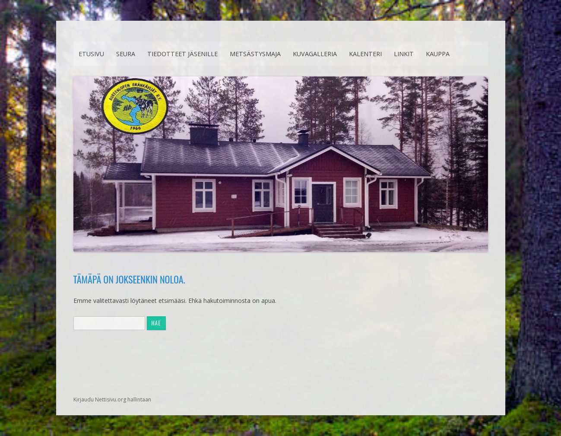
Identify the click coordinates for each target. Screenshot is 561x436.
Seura (125, 54)
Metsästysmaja (255, 54)
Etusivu (91, 54)
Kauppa (438, 54)
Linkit (404, 54)
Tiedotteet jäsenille (182, 54)
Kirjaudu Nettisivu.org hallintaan (112, 399)
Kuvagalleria (315, 54)
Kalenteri (365, 54)
